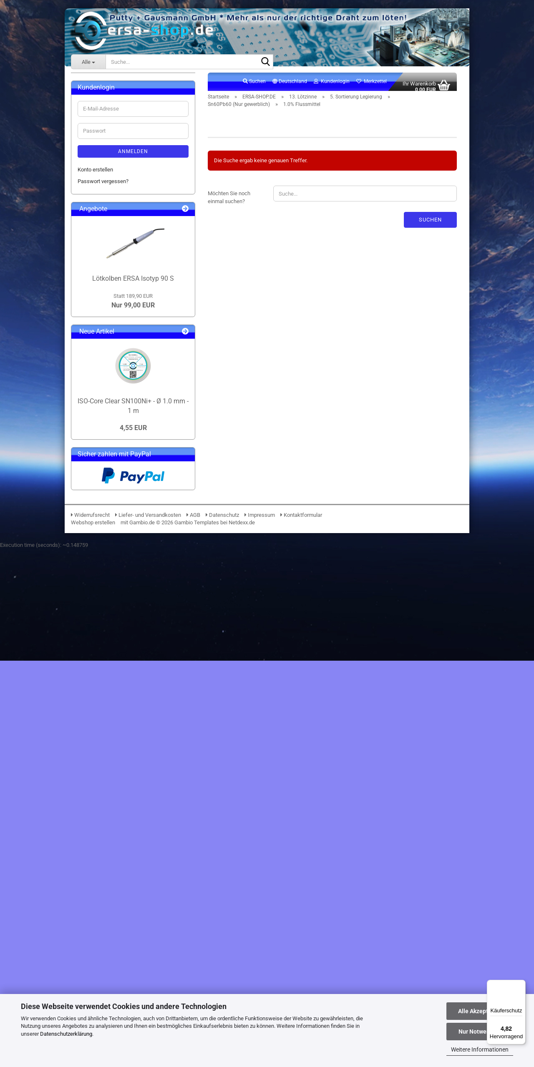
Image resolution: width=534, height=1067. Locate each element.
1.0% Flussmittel (122, 465)
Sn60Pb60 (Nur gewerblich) (128, 433)
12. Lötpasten (100, 247)
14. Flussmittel (101, 524)
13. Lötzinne (98, 259)
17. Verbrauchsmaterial (111, 560)
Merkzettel (371, 86)
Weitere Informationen (480, 1049)
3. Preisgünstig (107, 306)
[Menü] (521, 985)
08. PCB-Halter (101, 211)
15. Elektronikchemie (108, 536)
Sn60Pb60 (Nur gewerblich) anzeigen (135, 449)
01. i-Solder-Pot (102, 128)
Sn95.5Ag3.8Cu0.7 (117, 374)
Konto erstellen (95, 687)
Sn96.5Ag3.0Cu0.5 (117, 386)
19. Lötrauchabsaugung (111, 584)
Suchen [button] (254, 86)
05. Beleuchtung (103, 175)
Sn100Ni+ (107, 362)
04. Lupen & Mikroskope (112, 163)
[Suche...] (88, 61)
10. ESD (93, 235)
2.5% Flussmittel (122, 489)
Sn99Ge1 (107, 421)
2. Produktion (105, 295)
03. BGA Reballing (105, 151)
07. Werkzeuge (101, 199)
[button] (289, 86)
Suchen (430, 224)
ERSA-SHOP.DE (95, 102)
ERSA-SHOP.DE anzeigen (113, 116)
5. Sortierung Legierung (117, 338)
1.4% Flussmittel (122, 477)
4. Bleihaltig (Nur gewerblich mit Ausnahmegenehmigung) (127, 322)
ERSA (84, 85)
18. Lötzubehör (101, 572)
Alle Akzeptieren (480, 1011)
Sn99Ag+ (107, 409)
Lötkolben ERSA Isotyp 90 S (133, 796)
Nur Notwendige (479, 1031)
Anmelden (133, 669)
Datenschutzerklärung (66, 1034)
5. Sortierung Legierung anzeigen (134, 350)
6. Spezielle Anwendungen (121, 501)
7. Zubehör (102, 512)
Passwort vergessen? (103, 699)
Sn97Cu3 (107, 398)
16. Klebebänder (103, 548)
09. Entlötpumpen (104, 223)
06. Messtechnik (103, 187)
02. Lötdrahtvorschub (109, 139)
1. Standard (103, 282)
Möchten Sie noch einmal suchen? (229, 202)
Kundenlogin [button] (332, 86)
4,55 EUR (133, 945)
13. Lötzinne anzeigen (115, 270)
